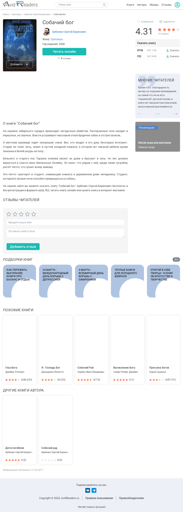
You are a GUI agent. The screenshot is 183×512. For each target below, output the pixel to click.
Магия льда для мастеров (154, 142)
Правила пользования (99, 498)
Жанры (154, 4)
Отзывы (167, 4)
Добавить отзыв (23, 247)
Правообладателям (131, 498)
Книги (130, 4)
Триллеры (56, 39)
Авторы (142, 4)
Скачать (174, 50)
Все (176, 259)
